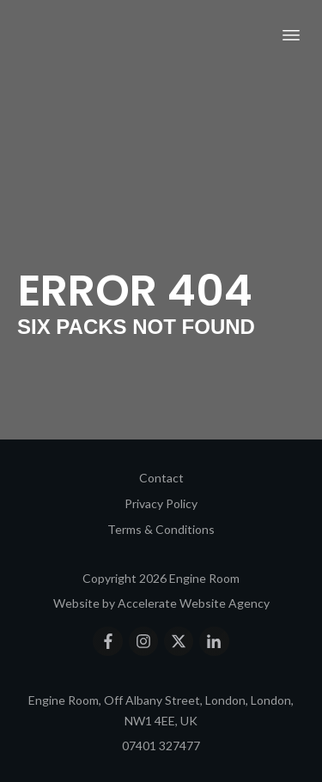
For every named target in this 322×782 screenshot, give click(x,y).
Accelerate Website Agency (194, 603)
